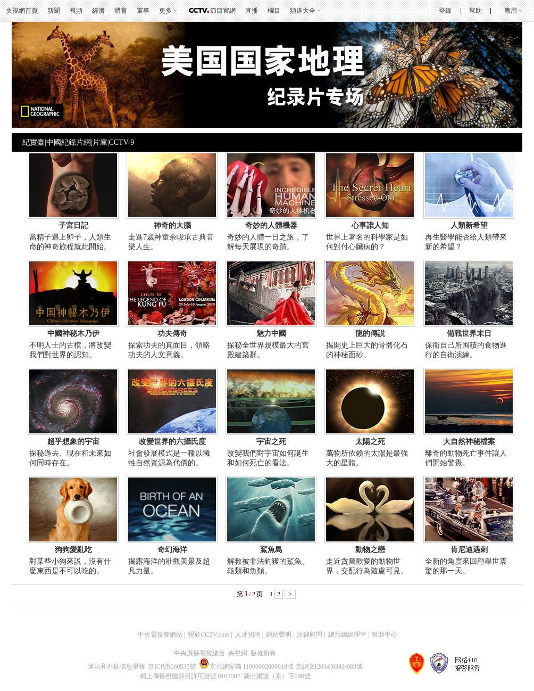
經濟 (98, 10)
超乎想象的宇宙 (73, 442)
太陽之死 (370, 442)
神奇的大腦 (172, 225)
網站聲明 (278, 634)
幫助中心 (384, 634)
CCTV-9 (121, 142)
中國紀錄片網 (68, 142)
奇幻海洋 (172, 550)
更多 (165, 10)
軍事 (143, 10)
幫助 (475, 10)
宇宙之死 (271, 442)
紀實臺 (33, 142)
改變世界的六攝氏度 (172, 442)
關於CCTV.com (208, 634)
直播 (251, 10)
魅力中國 (271, 334)
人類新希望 (469, 225)
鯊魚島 (271, 550)
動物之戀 (370, 550)
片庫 (100, 142)
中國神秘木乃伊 (73, 334)
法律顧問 (309, 634)
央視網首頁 (22, 10)
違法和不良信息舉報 (116, 666)
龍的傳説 (370, 334)
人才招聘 (248, 634)
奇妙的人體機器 (271, 225)
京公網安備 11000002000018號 (246, 666)
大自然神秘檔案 (469, 442)
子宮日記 (73, 225)
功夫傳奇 (172, 334)
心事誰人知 (370, 225)
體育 (120, 10)
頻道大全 (302, 10)
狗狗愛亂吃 (73, 550)
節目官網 (223, 10)
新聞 (53, 10)
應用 (510, 10)
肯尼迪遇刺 (469, 550)
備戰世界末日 (469, 334)
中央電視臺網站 (160, 634)
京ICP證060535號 (172, 666)
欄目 (274, 10)
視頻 (76, 10)
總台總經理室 (347, 634)
